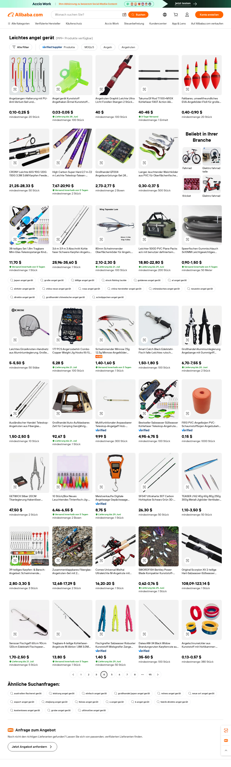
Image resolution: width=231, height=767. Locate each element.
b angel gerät (140, 701)
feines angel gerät (86, 701)
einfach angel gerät (94, 693)
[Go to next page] (157, 674)
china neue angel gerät (56, 288)
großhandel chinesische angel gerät (63, 297)
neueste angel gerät (200, 288)
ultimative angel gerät (92, 710)
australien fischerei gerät (26, 693)
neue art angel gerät (201, 693)
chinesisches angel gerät (164, 288)
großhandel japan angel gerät (132, 693)
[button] (124, 14)
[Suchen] (138, 15)
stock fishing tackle (114, 280)
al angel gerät (177, 280)
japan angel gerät (21, 280)
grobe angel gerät (59, 710)
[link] (226, 730)
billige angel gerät (82, 280)
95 (150, 674)
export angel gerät (22, 701)
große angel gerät (52, 280)
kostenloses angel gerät (25, 710)
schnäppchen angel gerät (108, 297)
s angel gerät (115, 701)
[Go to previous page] (73, 674)
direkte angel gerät (22, 297)
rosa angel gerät (89, 288)
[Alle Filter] (20, 47)
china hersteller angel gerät (124, 288)
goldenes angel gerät (147, 280)
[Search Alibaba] (87, 15)
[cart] (176, 15)
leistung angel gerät (61, 693)
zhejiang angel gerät (55, 701)
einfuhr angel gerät (22, 288)
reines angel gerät (169, 693)
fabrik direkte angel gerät (172, 701)
